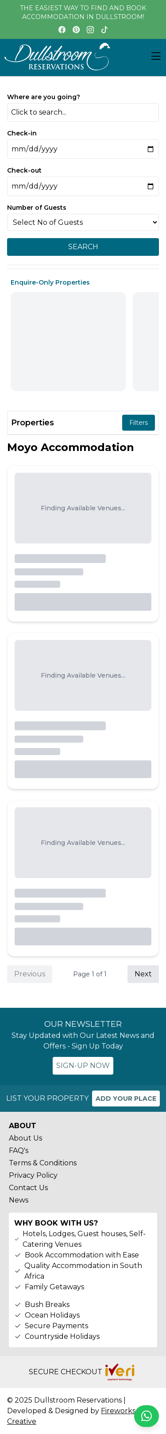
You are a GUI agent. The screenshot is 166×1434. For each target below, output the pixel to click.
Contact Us (28, 1187)
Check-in (22, 133)
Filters (138, 423)
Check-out (24, 170)
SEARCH (83, 247)
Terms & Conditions (43, 1163)
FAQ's (18, 1150)
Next (143, 974)
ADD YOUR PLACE (126, 1098)
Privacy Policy (33, 1175)
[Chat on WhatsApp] (146, 1416)
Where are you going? (43, 97)
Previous (29, 974)
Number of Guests (36, 208)
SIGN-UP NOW (83, 1065)
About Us (25, 1138)
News (18, 1200)
